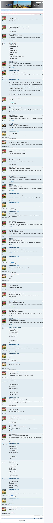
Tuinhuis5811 (12, 124)
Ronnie (2, 20)
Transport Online (12, 67)
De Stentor (12, 129)
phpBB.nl (24, 520)
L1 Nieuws (12, 217)
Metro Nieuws (12, 111)
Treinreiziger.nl (12, 154)
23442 (4, 39)
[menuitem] (5, 9)
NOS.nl (11, 244)
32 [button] (37, 14)
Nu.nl (11, 226)
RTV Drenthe (12, 430)
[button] (34, 14)
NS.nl (11, 315)
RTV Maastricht (12, 190)
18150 (4, 43)
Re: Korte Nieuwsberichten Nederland (14, 42)
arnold (11, 43)
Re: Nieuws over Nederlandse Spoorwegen (15, 327)
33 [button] (38, 14)
